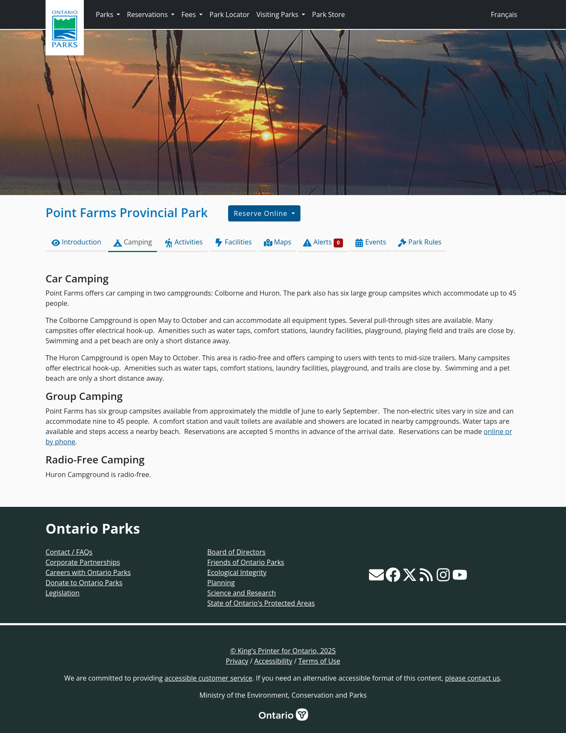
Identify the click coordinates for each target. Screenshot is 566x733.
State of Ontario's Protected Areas (261, 603)
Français (504, 14)
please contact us (472, 678)
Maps (278, 242)
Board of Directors (236, 552)
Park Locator (229, 14)
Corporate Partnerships (83, 562)
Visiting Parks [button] (278, 14)
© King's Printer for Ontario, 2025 (283, 650)
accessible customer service (208, 678)
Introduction (76, 242)
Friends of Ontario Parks (245, 562)
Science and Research (241, 593)
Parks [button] (105, 14)
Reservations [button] (148, 14)
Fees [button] (189, 14)
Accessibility (273, 661)
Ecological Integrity (236, 572)
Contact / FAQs (69, 552)
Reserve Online (261, 213)
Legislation (63, 593)
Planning (221, 582)
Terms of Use (319, 661)
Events (370, 242)
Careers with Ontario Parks (88, 572)
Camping (132, 242)
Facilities (233, 242)
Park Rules (419, 242)
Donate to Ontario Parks (84, 582)
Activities (183, 242)
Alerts (323, 242)
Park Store (328, 14)
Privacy (237, 661)
